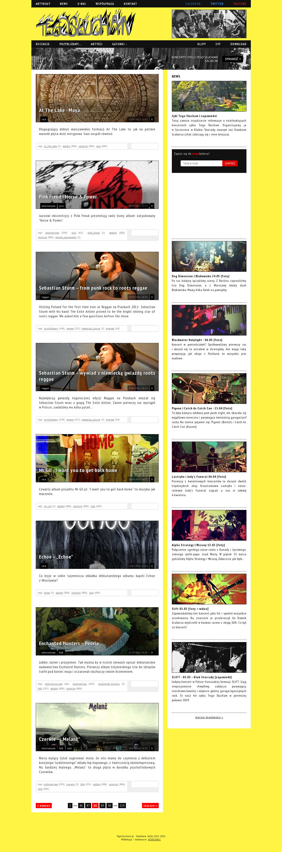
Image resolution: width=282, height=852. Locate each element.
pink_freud (94, 232)
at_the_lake (50, 146)
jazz (61, 206)
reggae (45, 297)
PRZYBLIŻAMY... (70, 44)
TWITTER (217, 4)
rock (44, 119)
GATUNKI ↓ (119, 44)
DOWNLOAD (238, 44)
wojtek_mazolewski (66, 237)
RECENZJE (43, 44)
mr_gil (48, 506)
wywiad (110, 328)
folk (61, 652)
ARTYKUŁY (43, 4)
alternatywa (49, 206)
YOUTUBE (239, 4)
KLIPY (202, 44)
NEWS (64, 4)
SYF (218, 44)
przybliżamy (51, 328)
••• (75, 806)
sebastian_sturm (91, 328)
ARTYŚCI (96, 44)
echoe (47, 592)
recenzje (83, 146)
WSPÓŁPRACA (105, 4)
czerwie (70, 784)
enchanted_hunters (109, 683)
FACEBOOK (193, 4)
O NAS (81, 4)
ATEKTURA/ (154, 839)
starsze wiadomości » (209, 717)
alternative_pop (54, 683)
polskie (66, 146)
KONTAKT (130, 4)
